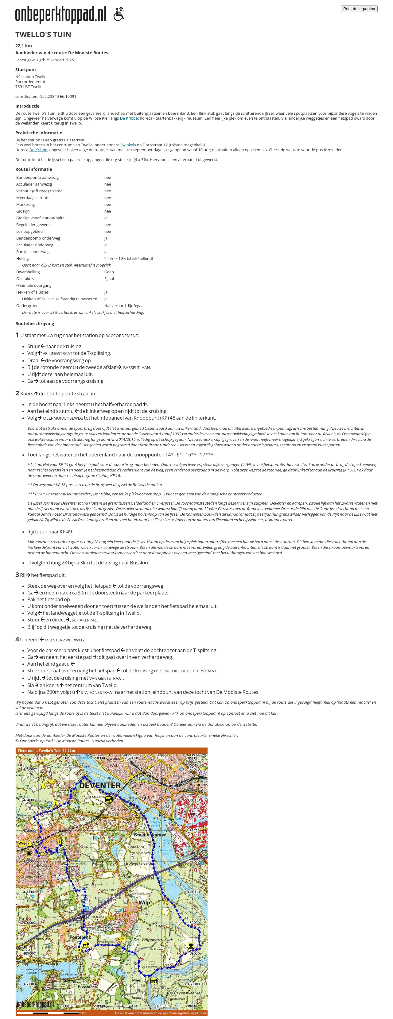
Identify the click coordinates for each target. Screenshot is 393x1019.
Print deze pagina (359, 8)
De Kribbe (129, 118)
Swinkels (128, 145)
